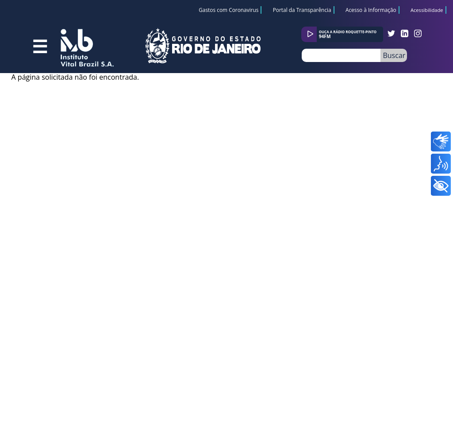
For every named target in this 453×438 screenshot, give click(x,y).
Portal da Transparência (302, 9)
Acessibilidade (427, 10)
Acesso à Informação (371, 9)
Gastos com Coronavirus (228, 9)
